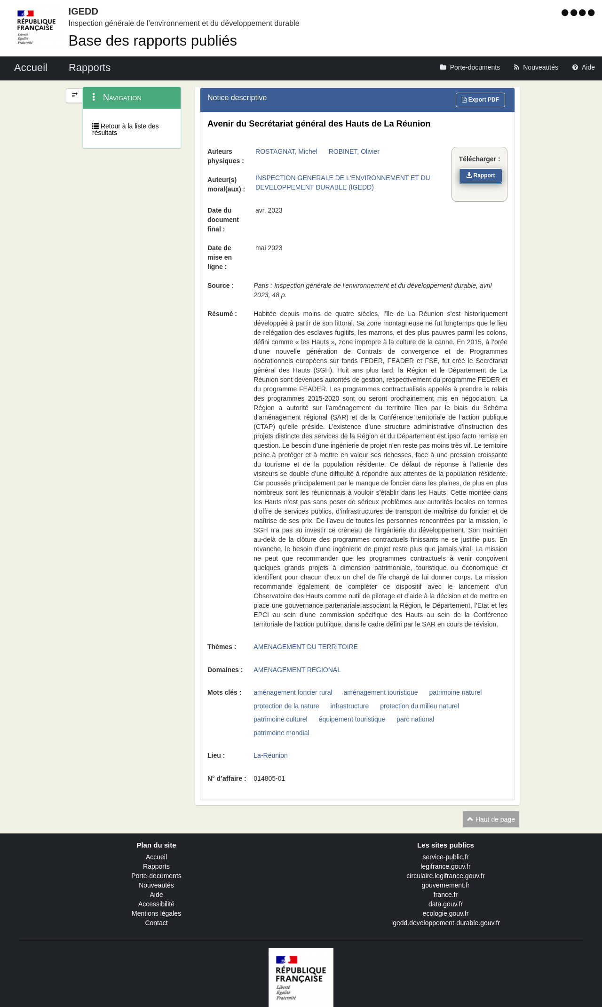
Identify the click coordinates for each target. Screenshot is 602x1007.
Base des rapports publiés (153, 40)
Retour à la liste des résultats (125, 129)
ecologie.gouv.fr (446, 913)
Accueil (156, 857)
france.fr (446, 894)
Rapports (156, 866)
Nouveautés (156, 885)
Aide (156, 894)
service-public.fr (445, 857)
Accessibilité (156, 904)
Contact (156, 923)
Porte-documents (156, 876)
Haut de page (491, 819)
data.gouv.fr (445, 904)
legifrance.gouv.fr (445, 866)
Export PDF (480, 99)
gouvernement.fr (446, 885)
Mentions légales (156, 913)
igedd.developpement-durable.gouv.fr (445, 923)
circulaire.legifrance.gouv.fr (445, 876)
